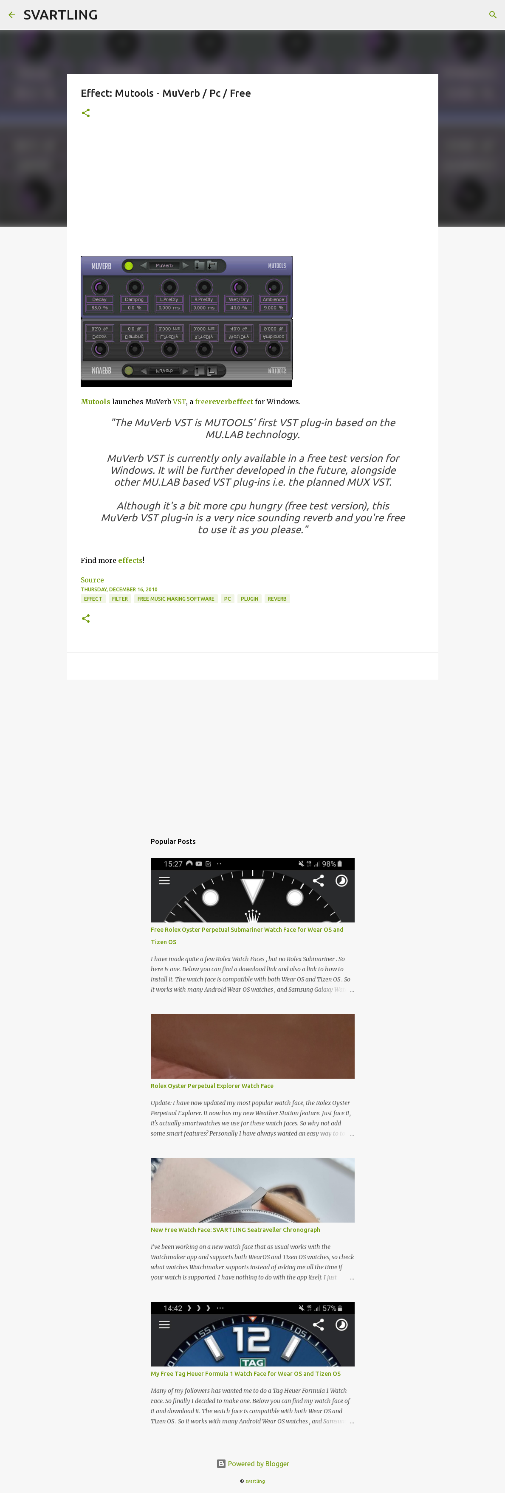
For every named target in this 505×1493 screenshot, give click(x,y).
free (202, 401)
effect (242, 401)
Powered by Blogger (252, 1464)
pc (227, 599)
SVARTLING (61, 14)
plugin (249, 599)
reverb (220, 401)
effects (130, 560)
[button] (86, 113)
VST (179, 401)
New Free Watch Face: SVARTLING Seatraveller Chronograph (235, 1229)
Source (92, 580)
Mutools (95, 401)
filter (120, 599)
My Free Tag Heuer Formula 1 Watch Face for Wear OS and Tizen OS (246, 1373)
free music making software (176, 599)
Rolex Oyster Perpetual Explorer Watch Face (212, 1085)
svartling (255, 1481)
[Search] (493, 15)
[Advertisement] (253, 192)
